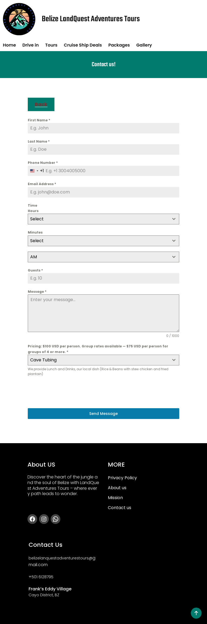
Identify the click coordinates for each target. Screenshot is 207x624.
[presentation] (69, 392)
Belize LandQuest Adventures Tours (91, 19)
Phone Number (43, 162)
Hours (33, 211)
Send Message (103, 413)
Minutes (35, 232)
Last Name (39, 141)
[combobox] (36, 171)
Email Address (42, 184)
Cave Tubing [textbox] (43, 360)
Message (37, 291)
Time (32, 205)
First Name (39, 120)
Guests (35, 270)
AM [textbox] (33, 257)
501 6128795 (42, 577)
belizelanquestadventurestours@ (60, 558)
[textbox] (98, 219)
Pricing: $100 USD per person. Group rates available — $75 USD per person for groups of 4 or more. (98, 349)
